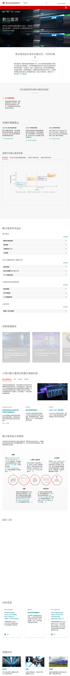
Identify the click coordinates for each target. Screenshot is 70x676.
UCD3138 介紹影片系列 (45, 497)
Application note (58, 622)
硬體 (13, 455)
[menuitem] (61, 7)
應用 (8, 11)
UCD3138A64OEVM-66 (14, 458)
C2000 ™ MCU (44, 500)
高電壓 (51, 669)
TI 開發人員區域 (35, 460)
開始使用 (29, 463)
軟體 (24, 489)
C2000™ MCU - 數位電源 (56, 410)
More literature (11, 622)
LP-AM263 (8, 459)
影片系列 (35, 622)
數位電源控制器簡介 (32, 410)
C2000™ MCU (9, 468)
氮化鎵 (4, 669)
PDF (3, 423)
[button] (4, 7)
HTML (7, 423)
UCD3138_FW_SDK (25, 498)
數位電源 (17, 11)
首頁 (3, 11)
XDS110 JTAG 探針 (11, 464)
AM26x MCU (34, 469)
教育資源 (46, 489)
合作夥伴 (57, 458)
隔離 (27, 669)
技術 (12, 11)
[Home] (11, 3)
